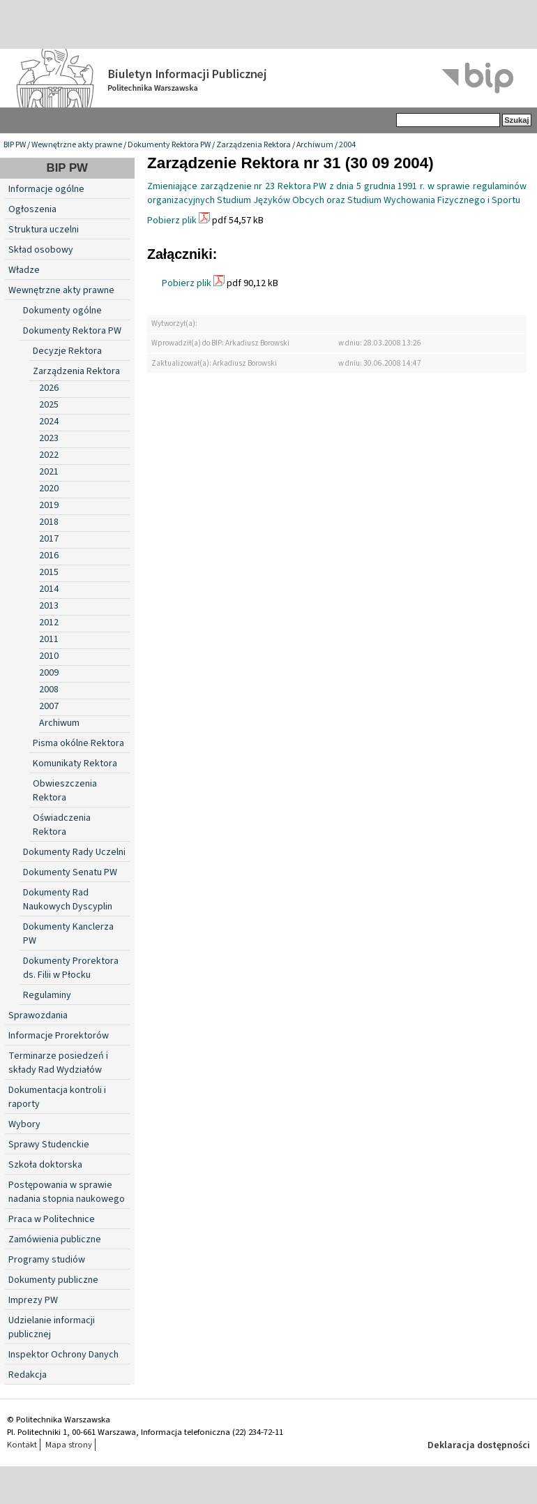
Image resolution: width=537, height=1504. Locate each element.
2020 (49, 489)
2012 (49, 623)
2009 (49, 673)
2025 (49, 405)
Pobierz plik (172, 221)
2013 (49, 606)
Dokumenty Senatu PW (70, 872)
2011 (49, 639)
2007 (49, 706)
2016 (49, 556)
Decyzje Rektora (67, 351)
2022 (49, 455)
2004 (347, 145)
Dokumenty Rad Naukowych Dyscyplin (67, 900)
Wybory (24, 1124)
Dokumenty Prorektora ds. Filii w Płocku (71, 968)
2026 (49, 388)
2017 (49, 539)
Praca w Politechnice (51, 1219)
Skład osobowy (40, 250)
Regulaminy (47, 995)
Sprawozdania (38, 1015)
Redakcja (27, 1375)
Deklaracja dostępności (479, 1445)
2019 (49, 505)
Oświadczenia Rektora (62, 825)
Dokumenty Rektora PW (169, 145)
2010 (49, 656)
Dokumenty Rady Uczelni (74, 852)
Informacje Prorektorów (58, 1036)
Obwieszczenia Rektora (65, 791)
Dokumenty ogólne (62, 311)
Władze (24, 270)
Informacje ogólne (46, 189)
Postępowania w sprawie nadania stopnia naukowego (66, 1192)
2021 (49, 472)
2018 (49, 522)
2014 (49, 589)
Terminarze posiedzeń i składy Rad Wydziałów (58, 1063)
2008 (49, 690)
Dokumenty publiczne (53, 1280)
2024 (49, 422)
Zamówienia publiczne (54, 1239)
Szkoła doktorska (45, 1165)
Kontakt (22, 1444)
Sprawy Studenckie (48, 1145)
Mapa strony (68, 1444)
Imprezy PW (33, 1300)
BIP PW (14, 145)
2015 (49, 572)
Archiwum (314, 145)
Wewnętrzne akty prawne (76, 145)
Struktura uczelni (43, 230)
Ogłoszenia (32, 209)
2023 (49, 438)
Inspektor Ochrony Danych (63, 1355)
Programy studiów (46, 1260)
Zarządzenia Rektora (253, 145)
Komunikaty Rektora (75, 763)
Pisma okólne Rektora (78, 743)
